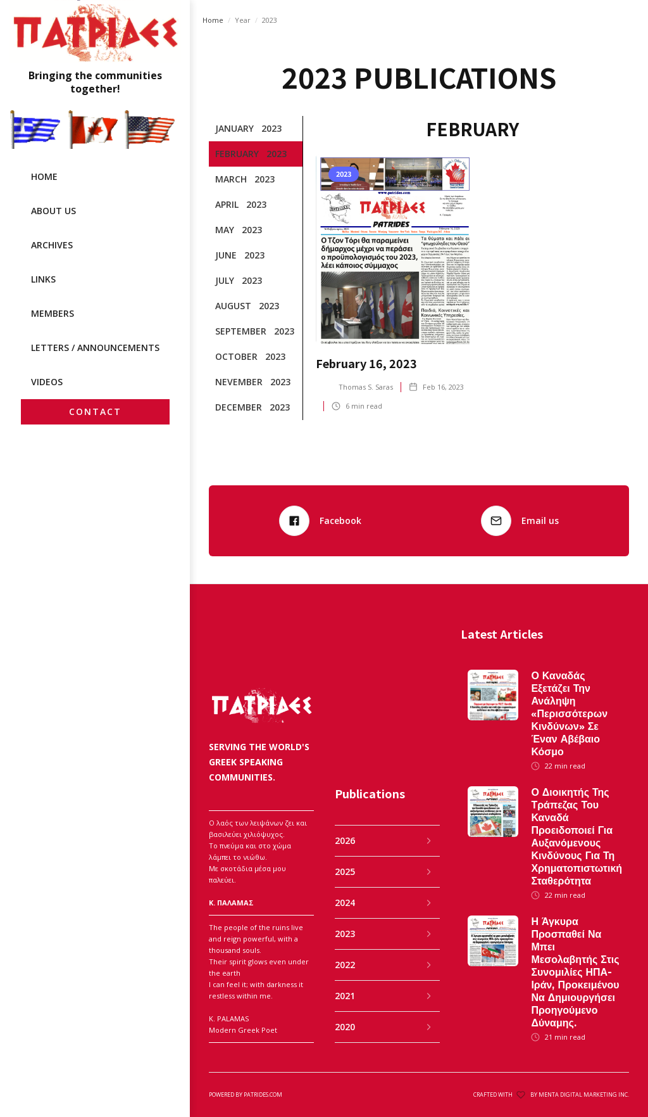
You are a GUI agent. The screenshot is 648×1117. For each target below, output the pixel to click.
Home (212, 20)
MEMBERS (52, 313)
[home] (95, 48)
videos (47, 382)
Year (243, 20)
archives (52, 245)
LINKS (43, 279)
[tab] (255, 128)
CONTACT (95, 411)
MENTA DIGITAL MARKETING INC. (584, 1094)
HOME (44, 176)
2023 (269, 20)
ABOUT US (53, 211)
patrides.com (263, 1094)
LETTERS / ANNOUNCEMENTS (95, 347)
